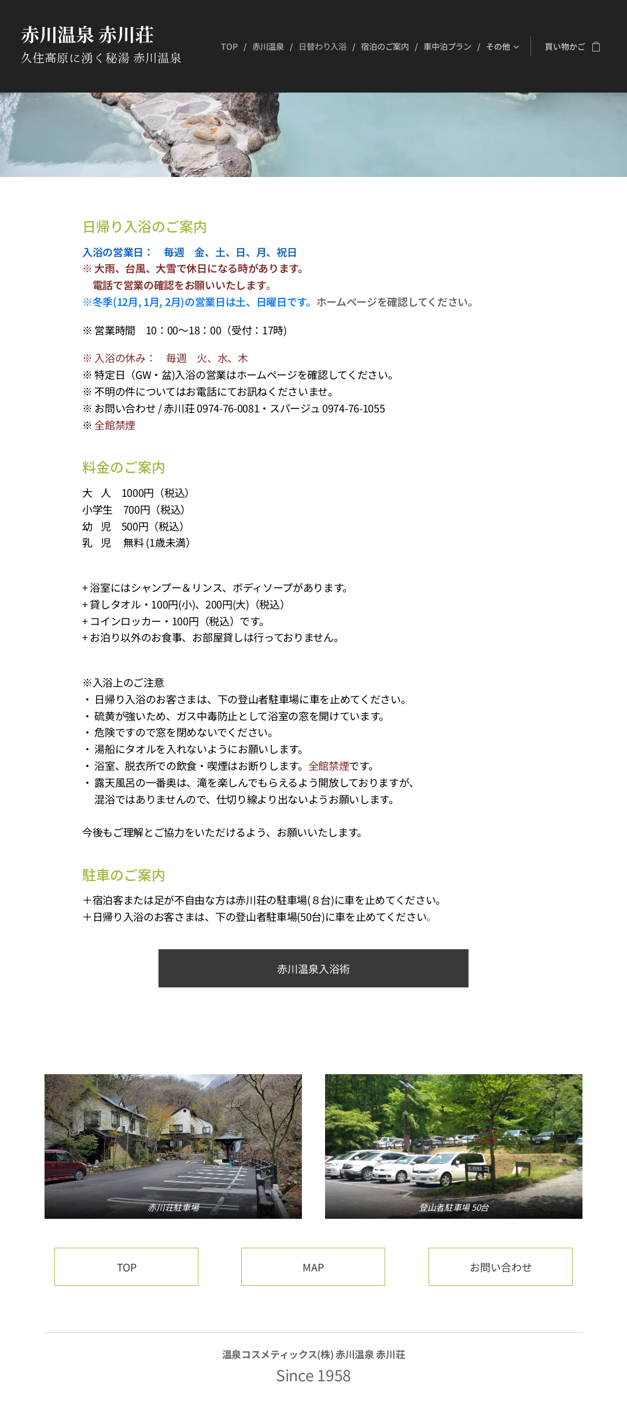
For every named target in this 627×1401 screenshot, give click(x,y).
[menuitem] (230, 46)
